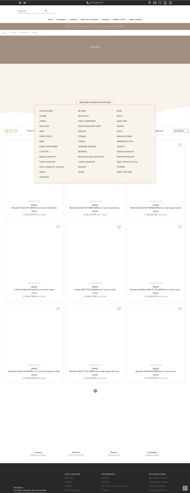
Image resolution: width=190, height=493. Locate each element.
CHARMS (121, 167)
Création (105, 477)
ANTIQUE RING (46, 111)
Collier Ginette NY (47, 162)
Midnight (82, 167)
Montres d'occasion (89, 19)
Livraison (105, 490)
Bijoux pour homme (157, 490)
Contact (68, 486)
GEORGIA (82, 152)
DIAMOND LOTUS (125, 142)
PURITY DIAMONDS (87, 122)
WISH (41, 142)
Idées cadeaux (135, 19)
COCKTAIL (44, 152)
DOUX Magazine (72, 490)
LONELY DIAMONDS (48, 147)
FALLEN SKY (83, 116)
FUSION (81, 142)
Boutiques (69, 477)
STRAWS (82, 137)
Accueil (5, 33)
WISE (41, 132)
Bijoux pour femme (157, 486)
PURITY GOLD (45, 137)
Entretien (106, 481)
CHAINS (42, 116)
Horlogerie (61, 19)
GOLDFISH (44, 177)
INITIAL (42, 172)
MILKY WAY (122, 122)
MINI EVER (44, 127)
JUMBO (42, 122)
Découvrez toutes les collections (95, 103)
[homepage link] (95, 11)
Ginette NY (24, 33)
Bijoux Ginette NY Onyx (127, 162)
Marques (106, 19)
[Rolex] (172, 11)
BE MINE (82, 111)
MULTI (120, 116)
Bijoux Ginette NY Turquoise (51, 167)
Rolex (50, 19)
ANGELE (120, 127)
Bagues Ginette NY (47, 157)
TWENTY (121, 147)
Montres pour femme (158, 477)
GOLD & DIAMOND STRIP (89, 127)
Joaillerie (73, 19)
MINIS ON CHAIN (124, 137)
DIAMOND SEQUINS (87, 147)
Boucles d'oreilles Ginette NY (91, 157)
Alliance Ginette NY (125, 152)
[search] (47, 11)
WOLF (119, 132)
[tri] (180, 131)
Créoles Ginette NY (86, 162)
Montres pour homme (158, 481)
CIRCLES (82, 132)
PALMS (81, 172)
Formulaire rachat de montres (115, 486)
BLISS (119, 111)
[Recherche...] (29, 11)
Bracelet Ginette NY (126, 157)
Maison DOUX (119, 19)
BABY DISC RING (124, 172)
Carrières (69, 481)
